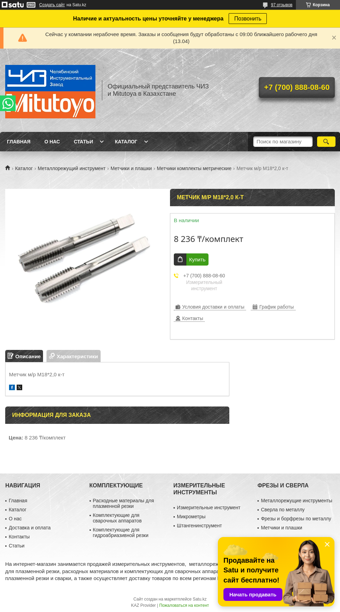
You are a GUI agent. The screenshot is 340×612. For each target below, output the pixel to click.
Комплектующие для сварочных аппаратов (117, 517)
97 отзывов (281, 4)
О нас (52, 141)
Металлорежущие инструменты (296, 500)
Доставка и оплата (30, 527)
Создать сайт (52, 4)
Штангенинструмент (199, 525)
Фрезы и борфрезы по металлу (296, 518)
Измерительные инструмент (208, 507)
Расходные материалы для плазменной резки (123, 503)
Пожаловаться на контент (184, 605)
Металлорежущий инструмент (71, 168)
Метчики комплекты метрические (194, 168)
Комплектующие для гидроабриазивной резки (120, 532)
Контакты (19, 536)
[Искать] (326, 141)
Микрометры (191, 516)
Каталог (126, 141)
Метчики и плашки (131, 168)
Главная (19, 141)
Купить (197, 259)
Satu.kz (199, 599)
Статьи (83, 141)
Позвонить (247, 19)
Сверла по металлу (283, 509)
